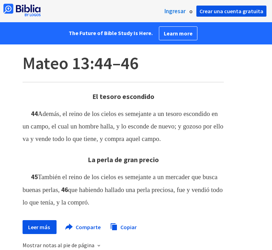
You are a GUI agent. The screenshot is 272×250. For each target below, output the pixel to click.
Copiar (123, 226)
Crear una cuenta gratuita (231, 11)
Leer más (39, 227)
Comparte (83, 227)
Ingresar (175, 11)
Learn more (178, 33)
